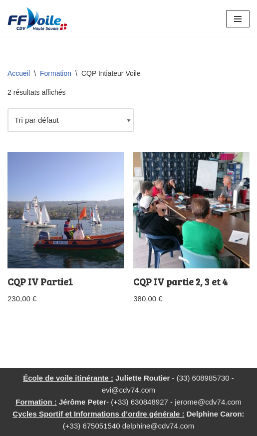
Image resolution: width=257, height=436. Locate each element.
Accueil (18, 73)
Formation (55, 73)
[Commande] (70, 120)
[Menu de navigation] (238, 18)
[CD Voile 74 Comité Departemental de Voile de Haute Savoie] (37, 18)
